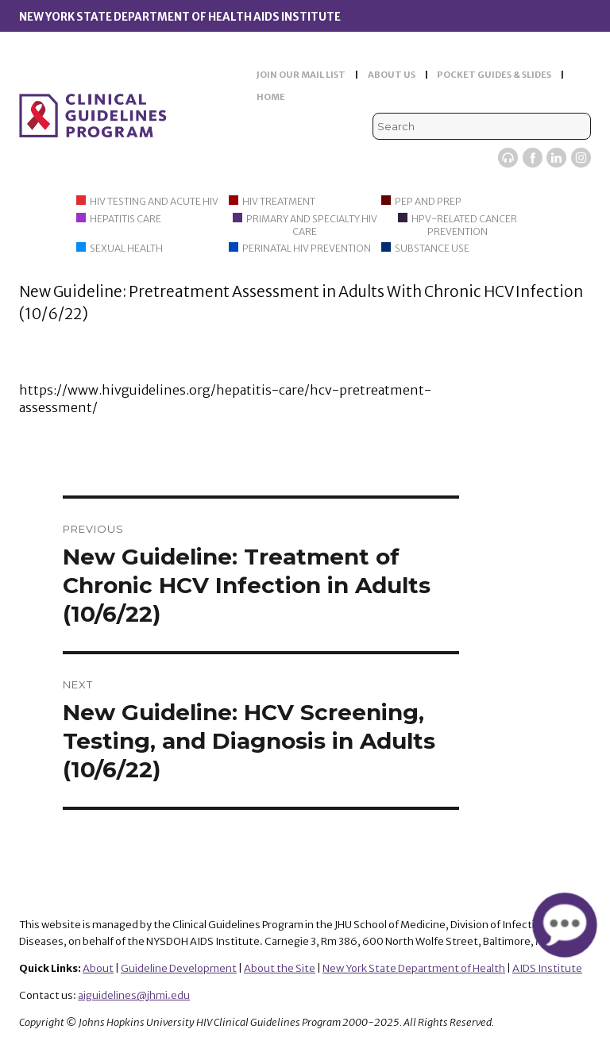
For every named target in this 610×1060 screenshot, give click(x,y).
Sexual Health (126, 248)
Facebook (532, 158)
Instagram (581, 158)
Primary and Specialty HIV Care (311, 225)
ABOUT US (391, 74)
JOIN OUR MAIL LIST (301, 74)
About (98, 968)
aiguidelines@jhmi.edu (134, 995)
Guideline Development (179, 968)
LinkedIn (556, 158)
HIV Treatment (278, 201)
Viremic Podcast (508, 158)
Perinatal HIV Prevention (306, 248)
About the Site (279, 968)
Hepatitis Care (125, 219)
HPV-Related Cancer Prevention (464, 225)
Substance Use (432, 248)
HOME (271, 96)
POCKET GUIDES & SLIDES (494, 74)
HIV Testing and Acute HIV (154, 201)
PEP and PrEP (428, 201)
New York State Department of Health (413, 968)
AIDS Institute (547, 968)
